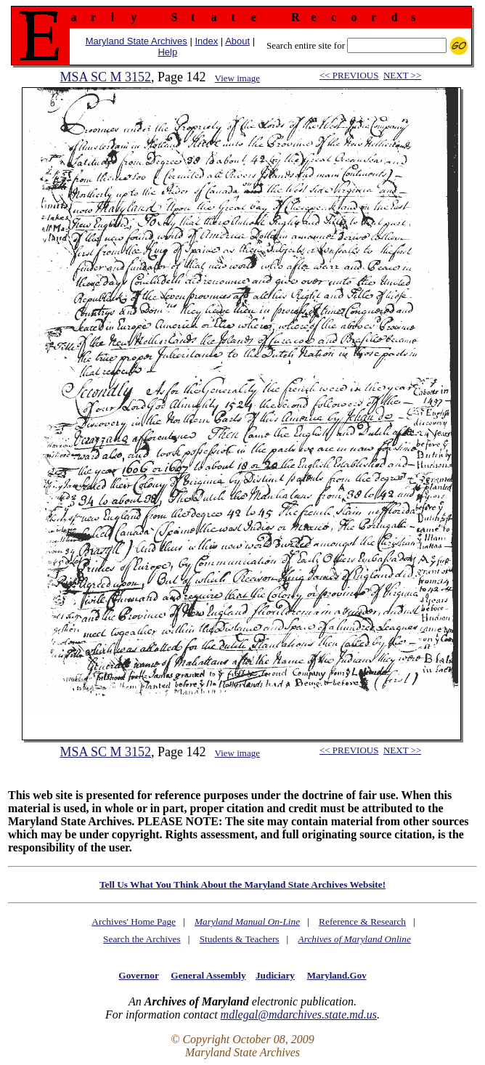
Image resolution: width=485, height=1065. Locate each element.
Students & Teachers (240, 939)
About (237, 41)
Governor (138, 975)
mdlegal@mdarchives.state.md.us (299, 1014)
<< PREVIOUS (348, 75)
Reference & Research (362, 921)
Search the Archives (142, 939)
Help (167, 51)
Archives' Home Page (133, 921)
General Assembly (208, 975)
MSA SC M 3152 (106, 77)
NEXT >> (402, 75)
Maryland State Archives (136, 41)
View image (237, 78)
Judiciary (275, 975)
